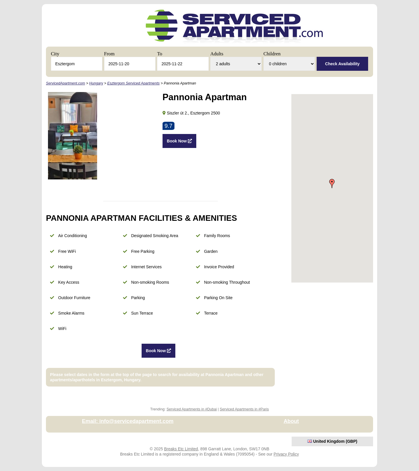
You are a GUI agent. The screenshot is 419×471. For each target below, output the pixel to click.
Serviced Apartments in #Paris (244, 409)
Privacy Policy (286, 454)
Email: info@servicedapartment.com (128, 421)
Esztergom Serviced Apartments (133, 83)
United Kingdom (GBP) (332, 441)
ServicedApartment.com (65, 83)
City (55, 54)
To (159, 54)
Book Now (179, 141)
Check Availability (342, 63)
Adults (216, 54)
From (109, 54)
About (291, 421)
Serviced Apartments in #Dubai (192, 409)
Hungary (96, 83)
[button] (332, 183)
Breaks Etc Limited (181, 449)
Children (272, 54)
